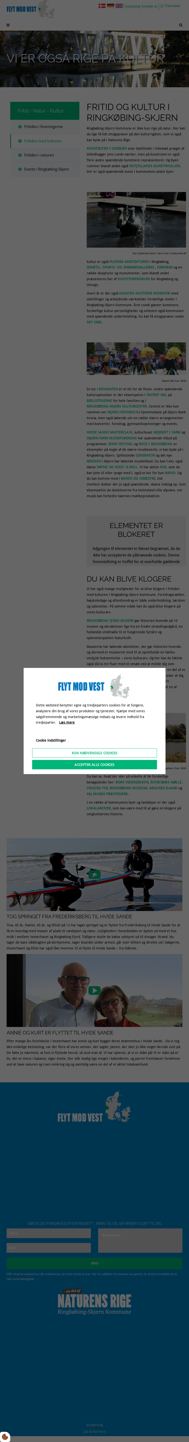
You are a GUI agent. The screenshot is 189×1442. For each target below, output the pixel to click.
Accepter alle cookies (94, 764)
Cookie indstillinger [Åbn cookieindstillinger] (51, 740)
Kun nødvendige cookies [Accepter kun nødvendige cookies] (94, 753)
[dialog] (95, 721)
